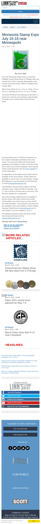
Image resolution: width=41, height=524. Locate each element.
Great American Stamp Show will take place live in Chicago (20, 269)
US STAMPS (21, 27)
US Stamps (9, 263)
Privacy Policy (24, 515)
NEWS (12, 27)
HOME (5, 27)
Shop (7, 515)
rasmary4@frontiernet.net (11, 218)
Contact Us (14, 515)
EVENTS (26, 513)
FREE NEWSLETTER (20, 435)
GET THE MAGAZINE (20, 429)
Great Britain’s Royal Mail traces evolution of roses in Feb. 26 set (19, 367)
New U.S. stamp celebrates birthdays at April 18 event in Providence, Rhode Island (20, 372)
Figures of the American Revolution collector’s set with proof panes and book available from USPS (19, 361)
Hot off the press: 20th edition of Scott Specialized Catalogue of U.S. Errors (18, 356)
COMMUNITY (16, 513)
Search (20, 11)
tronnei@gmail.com (27, 208)
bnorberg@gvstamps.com (17, 183)
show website (30, 169)
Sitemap (33, 515)
